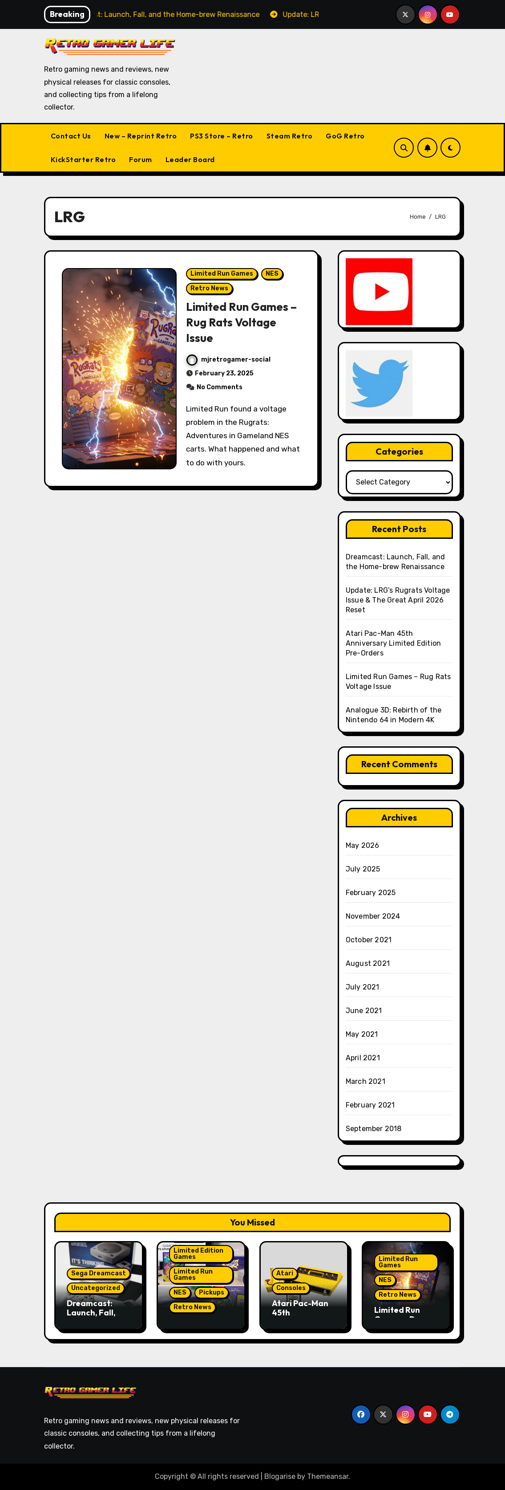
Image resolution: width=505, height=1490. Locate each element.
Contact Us (71, 135)
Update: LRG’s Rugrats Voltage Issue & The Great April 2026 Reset (398, 600)
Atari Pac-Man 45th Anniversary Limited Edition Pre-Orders (393, 643)
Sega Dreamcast (98, 1273)
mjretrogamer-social (229, 363)
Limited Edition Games (198, 1254)
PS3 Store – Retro (221, 135)
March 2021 (365, 1081)
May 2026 (363, 845)
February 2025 (371, 892)
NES (272, 277)
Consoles (291, 1288)
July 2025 (363, 869)
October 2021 (369, 940)
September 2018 (374, 1128)
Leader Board (190, 159)
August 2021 (368, 963)
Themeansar (327, 1476)
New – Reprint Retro (141, 135)
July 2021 (363, 987)
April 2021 (363, 1058)
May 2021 (362, 1034)
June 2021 (364, 1010)
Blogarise (279, 1476)
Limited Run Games (222, 277)
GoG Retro (345, 135)
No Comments (220, 391)
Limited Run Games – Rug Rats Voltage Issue (240, 325)
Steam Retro (290, 135)
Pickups (211, 1292)
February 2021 (370, 1105)
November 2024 (373, 916)
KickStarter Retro (83, 159)
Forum (140, 159)
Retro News (210, 292)
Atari (284, 1273)
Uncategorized (95, 1288)
